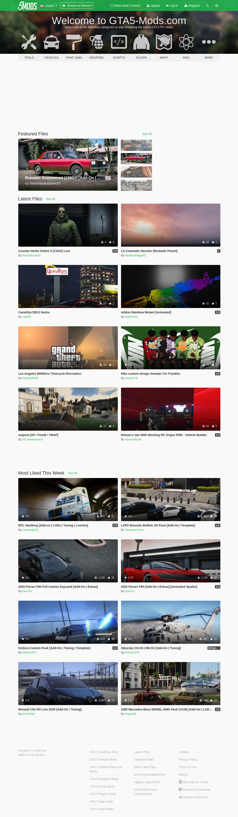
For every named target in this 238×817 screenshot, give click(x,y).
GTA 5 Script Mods (102, 786)
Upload (153, 5)
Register (192, 5)
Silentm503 (29, 652)
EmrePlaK (28, 713)
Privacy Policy (188, 759)
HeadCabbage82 (135, 255)
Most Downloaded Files (150, 774)
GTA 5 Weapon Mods (104, 779)
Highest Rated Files (147, 782)
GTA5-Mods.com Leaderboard (145, 792)
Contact (184, 752)
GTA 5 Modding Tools (104, 752)
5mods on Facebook (194, 790)
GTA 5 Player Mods (102, 794)
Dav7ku (27, 591)
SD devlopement (32, 439)
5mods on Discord (193, 797)
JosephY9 (131, 378)
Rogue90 (130, 713)
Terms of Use (188, 767)
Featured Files (144, 759)
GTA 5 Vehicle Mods (103, 759)
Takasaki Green (134, 529)
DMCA (183, 774)
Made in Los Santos (31, 755)
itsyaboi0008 (30, 378)
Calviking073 (30, 529)
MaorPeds (131, 316)
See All (147, 134)
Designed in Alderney (32, 750)
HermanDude (133, 439)
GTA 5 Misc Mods (101, 809)
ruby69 (26, 316)
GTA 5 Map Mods (101, 801)
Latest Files (142, 752)
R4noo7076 (132, 652)
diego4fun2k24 (31, 255)
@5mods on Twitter (194, 782)
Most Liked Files (145, 767)
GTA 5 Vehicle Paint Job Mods (106, 769)
